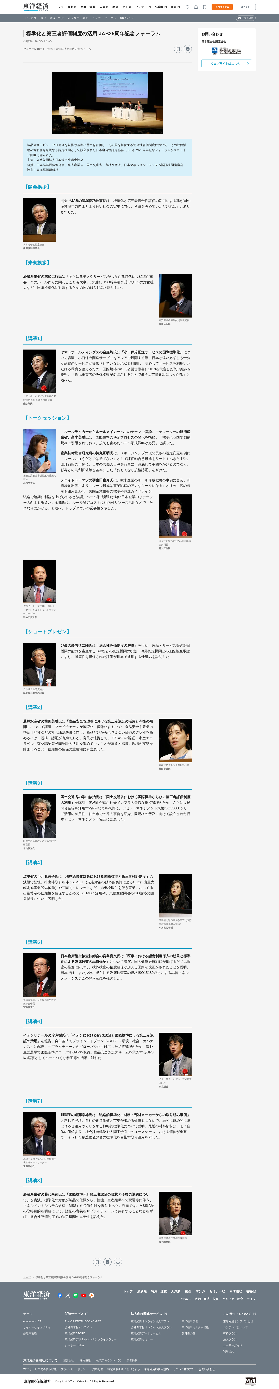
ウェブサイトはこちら (225, 63)
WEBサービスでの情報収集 (40, 1369)
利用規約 (228, 1351)
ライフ (96, 18)
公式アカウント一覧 (108, 1360)
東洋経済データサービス (146, 1333)
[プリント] (188, 49)
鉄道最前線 (30, 1333)
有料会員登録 (222, 7)
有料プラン (230, 1333)
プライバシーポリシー (74, 1369)
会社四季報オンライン (78, 1327)
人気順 (104, 7)
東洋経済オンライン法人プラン (150, 1321)
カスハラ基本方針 (184, 1369)
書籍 (173, 7)
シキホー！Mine (74, 1345)
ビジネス (31, 18)
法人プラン (230, 1339)
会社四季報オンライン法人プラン (151, 1327)
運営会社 (68, 1360)
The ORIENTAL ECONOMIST (83, 1321)
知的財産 (97, 1369)
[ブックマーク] (178, 49)
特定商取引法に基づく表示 (123, 1369)
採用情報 (85, 1360)
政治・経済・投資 (52, 18)
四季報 (159, 7)
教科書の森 (188, 1333)
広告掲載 (132, 1360)
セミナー (141, 7)
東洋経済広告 (190, 1321)
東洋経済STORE (75, 1333)
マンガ (127, 7)
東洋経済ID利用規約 (156, 1369)
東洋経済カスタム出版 (195, 1327)
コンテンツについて (235, 1327)
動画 (115, 7)
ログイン (245, 7)
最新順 (72, 7)
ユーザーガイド (232, 1345)
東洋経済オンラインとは (238, 1321)
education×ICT (32, 1321)
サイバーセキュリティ (37, 1327)
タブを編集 (247, 18)
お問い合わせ (207, 1369)
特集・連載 (88, 7)
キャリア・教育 (78, 18)
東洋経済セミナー (142, 1339)
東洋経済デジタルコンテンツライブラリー (91, 1339)
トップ (59, 7)
